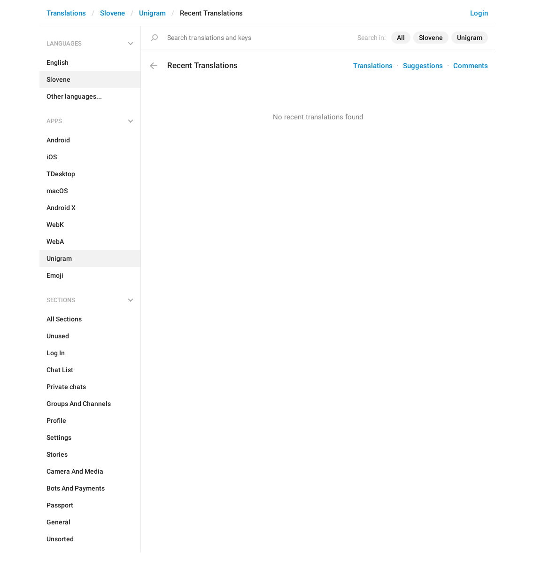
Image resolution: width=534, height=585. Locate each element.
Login (479, 13)
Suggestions (423, 66)
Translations (66, 13)
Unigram (152, 13)
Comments (470, 66)
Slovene (112, 13)
